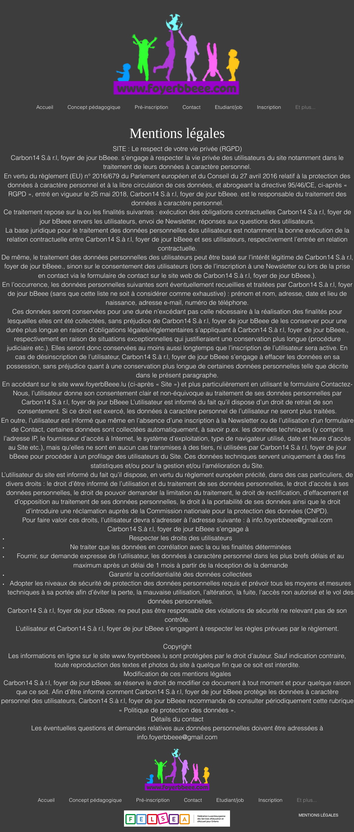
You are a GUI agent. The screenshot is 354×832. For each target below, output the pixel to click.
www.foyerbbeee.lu (139, 656)
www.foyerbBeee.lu (98, 384)
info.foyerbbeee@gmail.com (177, 737)
